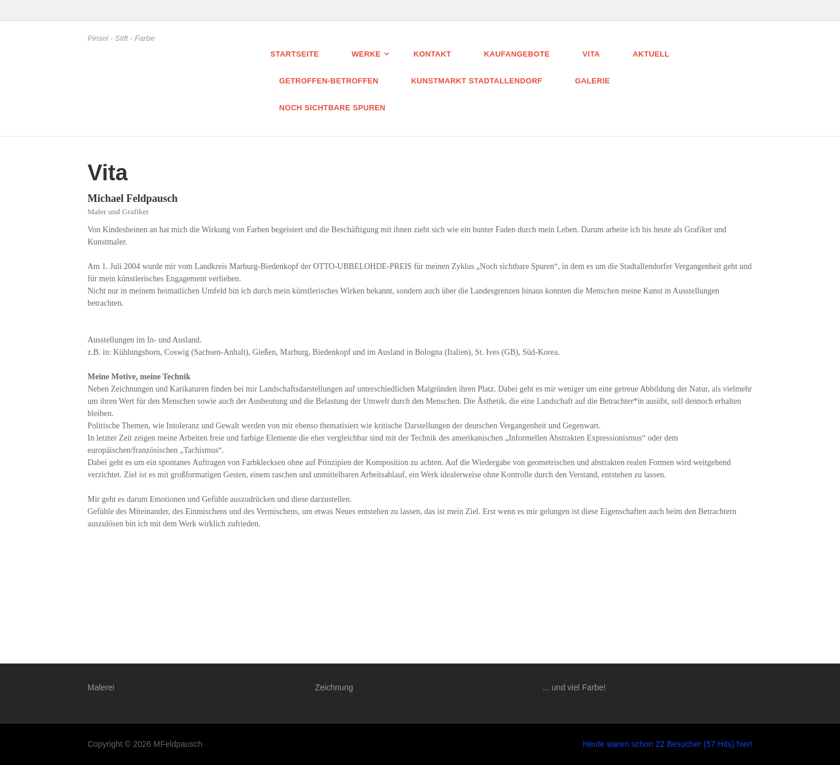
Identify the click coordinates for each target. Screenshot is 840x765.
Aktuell (650, 54)
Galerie (592, 80)
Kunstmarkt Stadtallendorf (476, 80)
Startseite (295, 54)
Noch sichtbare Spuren (332, 107)
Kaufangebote (517, 54)
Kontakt (433, 54)
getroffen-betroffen (329, 80)
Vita (591, 54)
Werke (366, 54)
